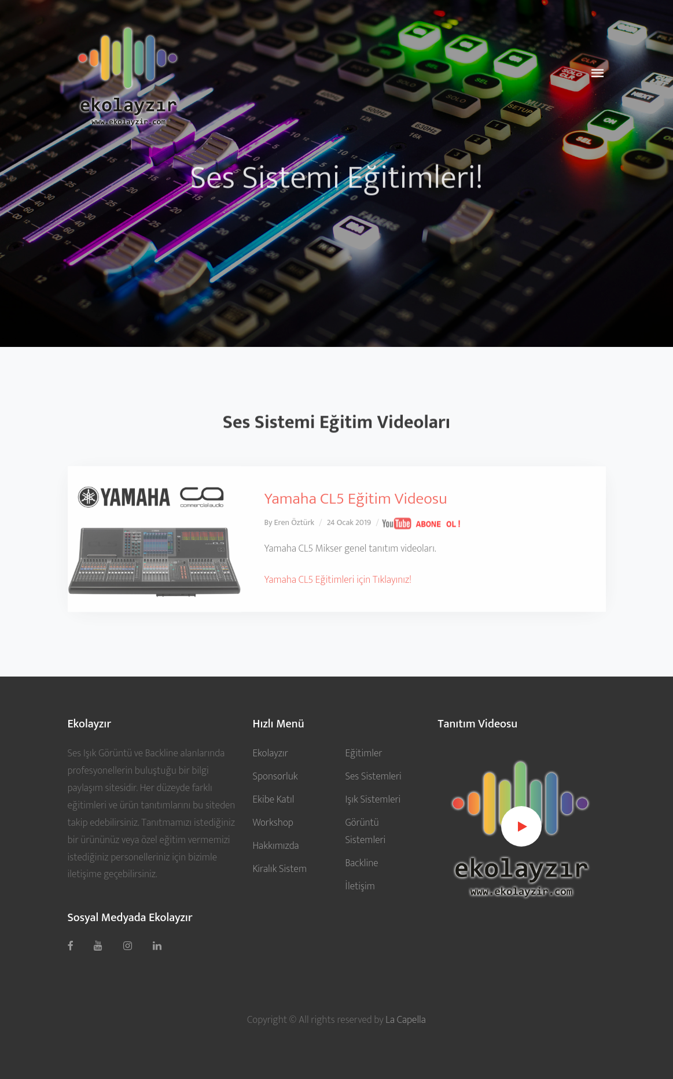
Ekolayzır (270, 753)
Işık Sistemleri (372, 799)
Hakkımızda (275, 845)
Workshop (272, 822)
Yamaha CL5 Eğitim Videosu (355, 524)
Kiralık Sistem (279, 868)
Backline (361, 863)
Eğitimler (363, 753)
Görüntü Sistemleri (365, 831)
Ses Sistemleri (373, 776)
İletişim (359, 886)
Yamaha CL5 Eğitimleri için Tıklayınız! (337, 605)
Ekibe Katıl (273, 799)
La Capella (405, 1019)
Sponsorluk (274, 776)
